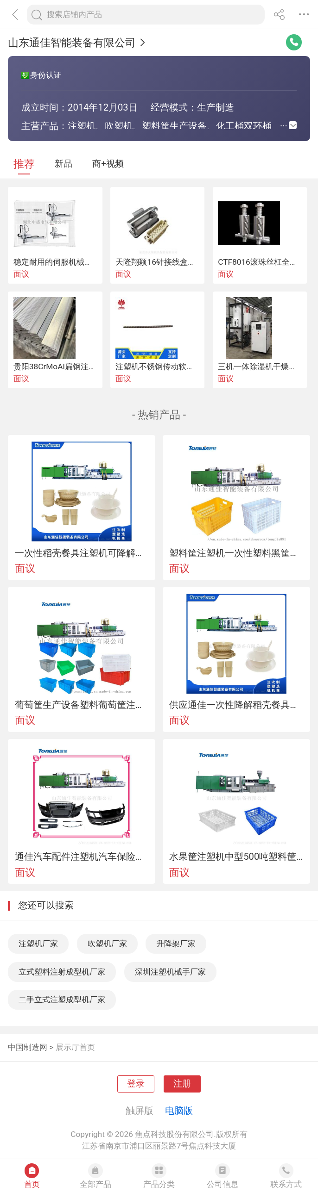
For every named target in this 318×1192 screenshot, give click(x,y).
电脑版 (179, 1110)
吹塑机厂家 (107, 943)
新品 (63, 164)
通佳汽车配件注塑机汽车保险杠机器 (82, 856)
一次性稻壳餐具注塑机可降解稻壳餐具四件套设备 (82, 553)
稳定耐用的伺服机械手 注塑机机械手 (77, 262)
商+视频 (108, 164)
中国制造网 (27, 1047)
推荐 (24, 164)
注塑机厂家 (38, 943)
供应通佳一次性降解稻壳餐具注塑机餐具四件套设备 (236, 704)
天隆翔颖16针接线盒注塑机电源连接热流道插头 (198, 262)
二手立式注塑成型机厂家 (62, 999)
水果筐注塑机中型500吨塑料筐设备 (236, 856)
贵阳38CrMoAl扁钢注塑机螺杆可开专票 (82, 366)
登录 (136, 1084)
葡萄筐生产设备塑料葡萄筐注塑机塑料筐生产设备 (82, 704)
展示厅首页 (75, 1047)
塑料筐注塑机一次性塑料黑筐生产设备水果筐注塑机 (236, 553)
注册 (182, 1084)
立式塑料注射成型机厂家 (62, 971)
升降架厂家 (176, 943)
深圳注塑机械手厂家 (170, 971)
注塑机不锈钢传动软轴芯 (158, 366)
